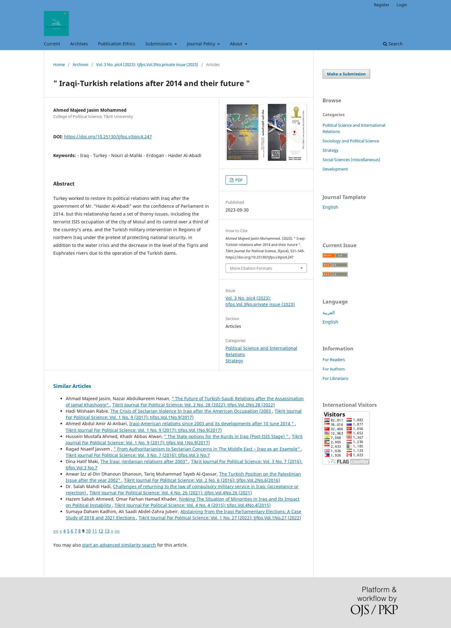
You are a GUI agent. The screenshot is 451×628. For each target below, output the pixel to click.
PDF (238, 180)
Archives (79, 44)
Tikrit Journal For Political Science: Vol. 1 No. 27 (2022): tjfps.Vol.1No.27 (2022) (220, 518)
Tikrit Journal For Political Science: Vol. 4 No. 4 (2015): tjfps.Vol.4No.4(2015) (193, 505)
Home (59, 64)
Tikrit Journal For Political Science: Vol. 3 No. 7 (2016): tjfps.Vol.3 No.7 (138, 455)
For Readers (334, 359)
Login (402, 5)
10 (88, 531)
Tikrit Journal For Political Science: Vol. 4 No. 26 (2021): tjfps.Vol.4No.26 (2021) (171, 493)
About (237, 44)
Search (393, 44)
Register (381, 5)
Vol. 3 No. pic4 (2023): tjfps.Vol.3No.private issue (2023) (147, 64)
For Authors (334, 369)
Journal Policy (201, 44)
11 (94, 531)
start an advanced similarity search (119, 545)
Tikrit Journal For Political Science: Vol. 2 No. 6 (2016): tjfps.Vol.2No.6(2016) (202, 480)
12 (100, 531)
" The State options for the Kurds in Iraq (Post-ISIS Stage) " (226, 436)
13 (107, 531)
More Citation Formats (251, 268)
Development (335, 169)
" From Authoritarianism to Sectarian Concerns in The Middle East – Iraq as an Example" (207, 449)
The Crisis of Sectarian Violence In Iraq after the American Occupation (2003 (191, 411)
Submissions (159, 44)
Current (52, 44)
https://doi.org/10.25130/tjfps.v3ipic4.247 (108, 137)
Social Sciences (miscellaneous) (351, 159)
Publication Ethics (116, 44)
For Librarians (335, 378)
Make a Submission (346, 74)
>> (117, 531)
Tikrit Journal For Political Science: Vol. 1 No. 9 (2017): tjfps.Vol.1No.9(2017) (184, 414)
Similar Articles (72, 386)
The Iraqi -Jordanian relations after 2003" (145, 461)
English (330, 207)
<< (55, 531)
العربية (329, 312)
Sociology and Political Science (351, 141)
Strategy (234, 361)
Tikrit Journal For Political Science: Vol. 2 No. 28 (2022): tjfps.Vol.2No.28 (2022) (193, 405)
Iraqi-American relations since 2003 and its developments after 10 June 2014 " (212, 423)
